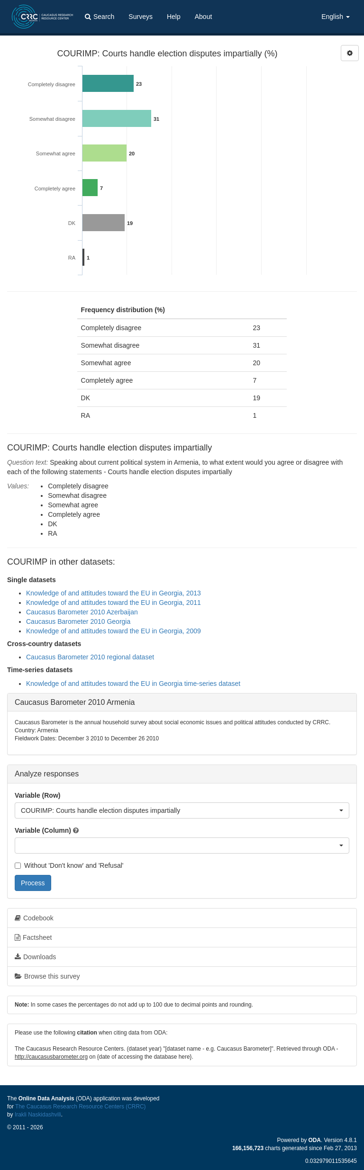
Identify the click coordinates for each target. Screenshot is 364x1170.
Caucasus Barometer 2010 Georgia (78, 621)
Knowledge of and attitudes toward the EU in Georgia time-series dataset (133, 683)
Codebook (34, 918)
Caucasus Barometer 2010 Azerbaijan (82, 612)
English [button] (335, 16)
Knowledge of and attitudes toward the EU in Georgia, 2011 (113, 602)
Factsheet (33, 937)
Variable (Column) (43, 830)
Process (33, 883)
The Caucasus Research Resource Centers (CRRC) (80, 1106)
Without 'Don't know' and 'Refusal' (69, 865)
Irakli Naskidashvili (38, 1114)
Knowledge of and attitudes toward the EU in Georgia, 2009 (113, 631)
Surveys (140, 16)
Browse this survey (47, 976)
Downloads (35, 957)
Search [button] (99, 16)
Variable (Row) (37, 795)
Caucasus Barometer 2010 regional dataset (90, 657)
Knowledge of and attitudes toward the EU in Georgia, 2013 (113, 593)
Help (174, 16)
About (203, 16)
